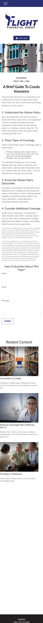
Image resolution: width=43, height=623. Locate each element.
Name (4, 273)
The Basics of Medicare (11, 474)
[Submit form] (8, 321)
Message (5, 301)
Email (4, 287)
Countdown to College (10, 378)
